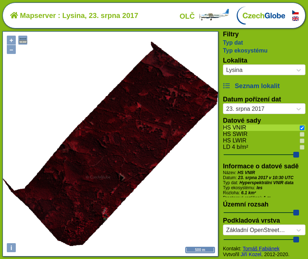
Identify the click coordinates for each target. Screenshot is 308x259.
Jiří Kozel (251, 254)
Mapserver (33, 15)
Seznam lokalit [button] (251, 86)
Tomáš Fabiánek (261, 248)
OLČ (204, 16)
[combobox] (226, 70)
